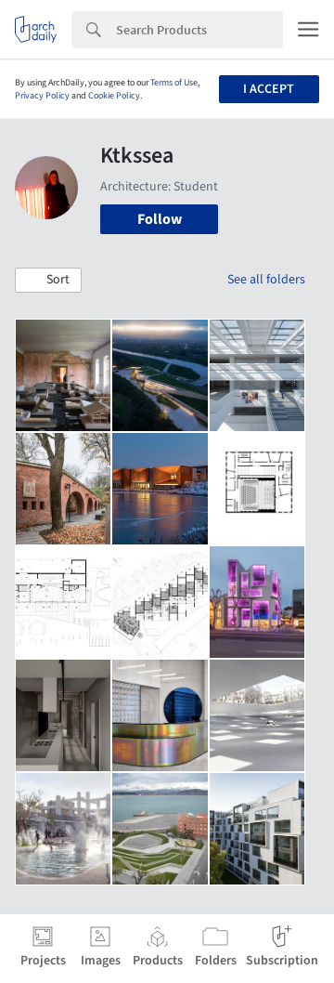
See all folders (266, 279)
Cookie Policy (114, 95)
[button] (48, 281)
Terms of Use (174, 82)
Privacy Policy (42, 95)
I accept (268, 89)
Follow (159, 219)
